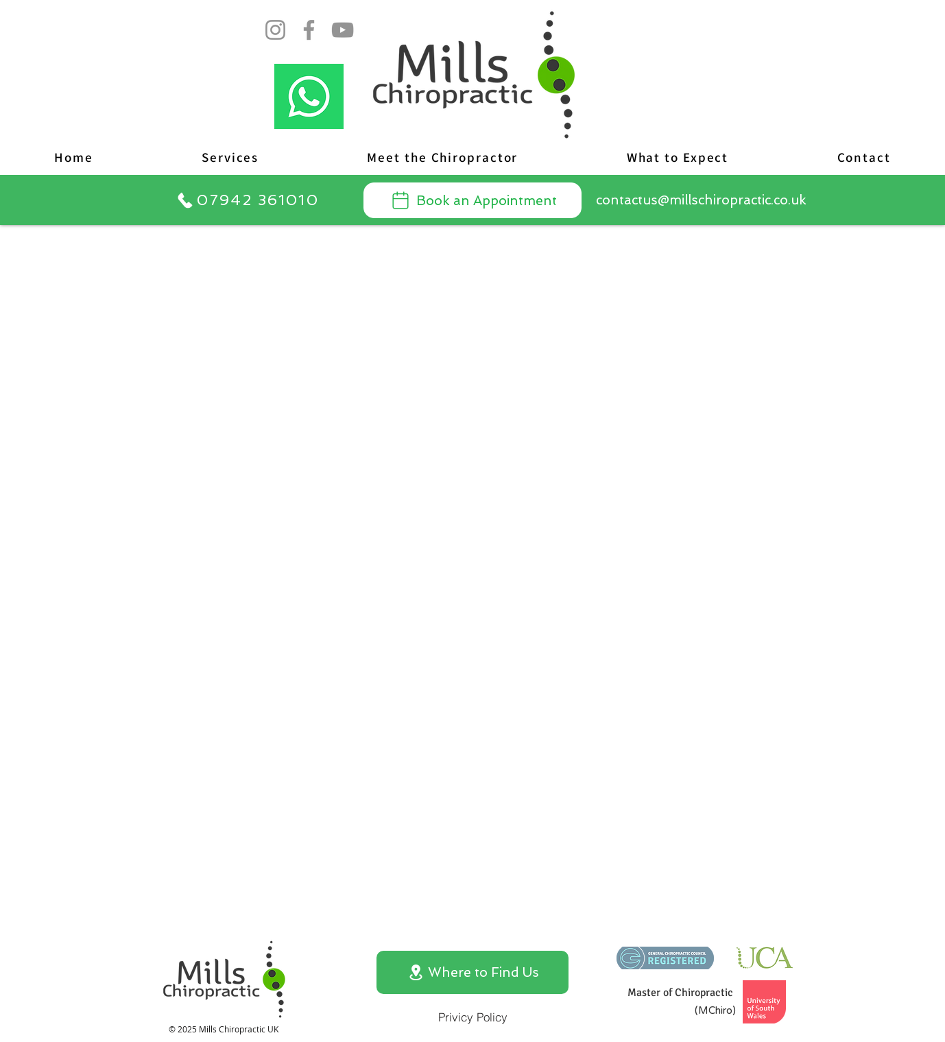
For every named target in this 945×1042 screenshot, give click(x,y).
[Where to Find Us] (472, 972)
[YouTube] (342, 29)
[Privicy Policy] (472, 1016)
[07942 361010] (247, 200)
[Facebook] (309, 29)
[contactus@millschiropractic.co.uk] (701, 200)
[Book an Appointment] (472, 200)
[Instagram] (275, 29)
